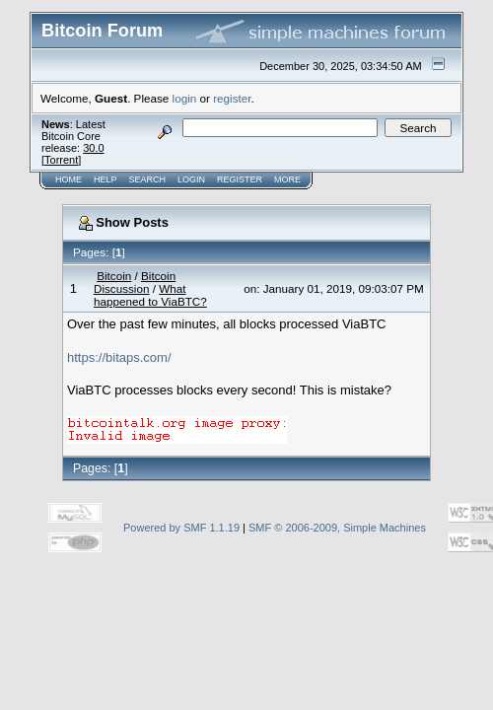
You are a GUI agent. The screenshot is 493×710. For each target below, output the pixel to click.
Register (239, 179)
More (287, 179)
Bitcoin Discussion (135, 282)
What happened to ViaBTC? (150, 295)
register (231, 98)
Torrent (61, 160)
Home (68, 179)
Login (191, 179)
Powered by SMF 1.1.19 (181, 527)
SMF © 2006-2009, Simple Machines (337, 527)
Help (105, 179)
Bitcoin (114, 275)
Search (148, 179)
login (185, 98)
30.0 (93, 148)
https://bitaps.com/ (119, 357)
